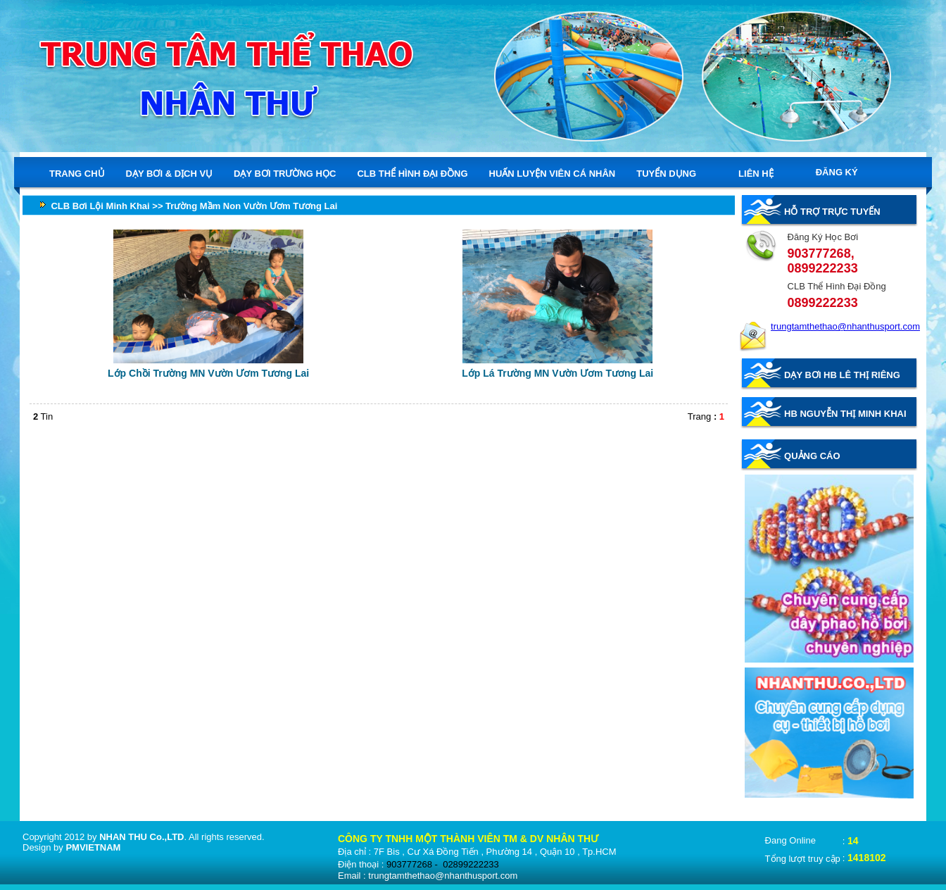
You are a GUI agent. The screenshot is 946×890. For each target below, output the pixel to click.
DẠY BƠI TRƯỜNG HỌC (285, 173)
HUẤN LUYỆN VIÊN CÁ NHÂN (552, 173)
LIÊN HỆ (756, 173)
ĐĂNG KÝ (837, 172)
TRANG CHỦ (77, 173)
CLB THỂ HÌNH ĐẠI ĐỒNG (412, 173)
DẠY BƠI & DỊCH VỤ (169, 173)
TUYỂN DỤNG (666, 173)
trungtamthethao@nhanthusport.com (845, 326)
